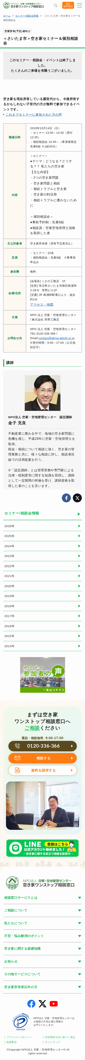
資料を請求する (43, 770)
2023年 (9, 556)
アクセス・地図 (41, 304)
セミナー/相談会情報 (27, 15)
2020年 (9, 586)
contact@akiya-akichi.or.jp (56, 338)
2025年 (9, 536)
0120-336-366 (43, 746)
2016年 (9, 626)
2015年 (9, 636)
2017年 (9, 616)
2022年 (9, 566)
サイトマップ (52, 1042)
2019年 (9, 596)
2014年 (9, 646)
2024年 (9, 546)
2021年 (9, 576)
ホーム (7, 15)
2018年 (9, 606)
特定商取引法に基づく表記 (60, 1037)
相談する (44, 758)
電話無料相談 (67, 5)
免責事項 (12, 1042)
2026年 (9, 526)
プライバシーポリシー (19, 1037)
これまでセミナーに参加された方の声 (34, 114)
